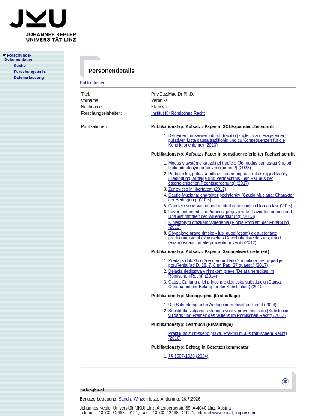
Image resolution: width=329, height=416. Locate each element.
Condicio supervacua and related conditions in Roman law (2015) (230, 206)
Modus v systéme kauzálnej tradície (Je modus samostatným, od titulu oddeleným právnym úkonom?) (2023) (229, 165)
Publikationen (92, 83)
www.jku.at (222, 412)
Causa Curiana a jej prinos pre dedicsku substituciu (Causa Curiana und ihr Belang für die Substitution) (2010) (224, 284)
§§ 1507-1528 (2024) (188, 356)
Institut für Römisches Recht (178, 113)
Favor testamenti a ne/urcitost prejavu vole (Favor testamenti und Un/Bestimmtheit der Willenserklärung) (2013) (230, 214)
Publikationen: (94, 126)
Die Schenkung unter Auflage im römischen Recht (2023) (222, 304)
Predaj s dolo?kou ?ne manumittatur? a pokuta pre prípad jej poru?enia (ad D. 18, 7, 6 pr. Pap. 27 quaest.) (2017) (226, 263)
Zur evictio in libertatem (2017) (197, 189)
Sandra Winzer (133, 399)
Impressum (245, 412)
